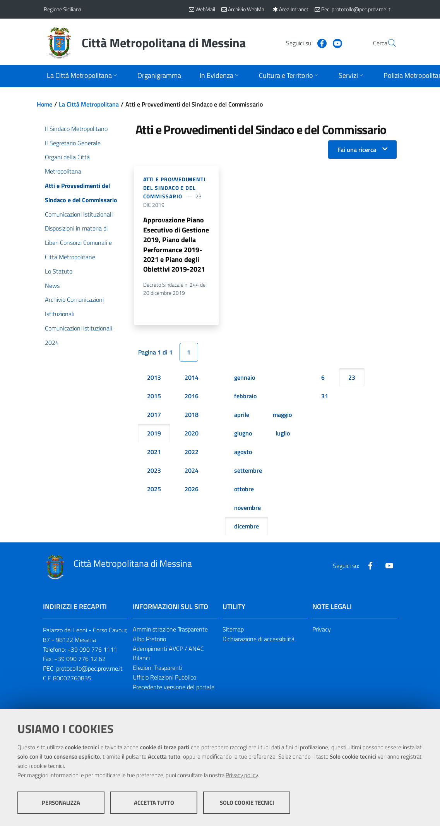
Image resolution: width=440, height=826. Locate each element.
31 (324, 397)
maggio (282, 416)
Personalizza (61, 802)
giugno (243, 434)
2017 (154, 416)
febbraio (245, 397)
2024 (192, 472)
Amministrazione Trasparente (170, 630)
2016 (192, 397)
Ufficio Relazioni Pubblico (164, 678)
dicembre (246, 527)
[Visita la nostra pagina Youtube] (319, 42)
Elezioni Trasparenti (157, 669)
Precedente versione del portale (173, 688)
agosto (243, 453)
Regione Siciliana (62, 9)
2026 (192, 490)
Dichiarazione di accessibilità (258, 640)
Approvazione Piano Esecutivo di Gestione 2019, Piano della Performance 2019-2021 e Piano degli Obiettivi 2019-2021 (176, 245)
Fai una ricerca (356, 149)
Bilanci (141, 659)
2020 (192, 434)
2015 (154, 397)
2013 (154, 379)
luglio (283, 434)
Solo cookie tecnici (247, 802)
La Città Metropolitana (89, 104)
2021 (154, 453)
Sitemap (233, 630)
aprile (241, 416)
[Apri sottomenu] (83, 76)
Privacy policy (242, 775)
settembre (248, 472)
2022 (192, 453)
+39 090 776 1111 (92, 650)
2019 (154, 434)
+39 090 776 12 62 (80, 660)
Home (44, 104)
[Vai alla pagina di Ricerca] (387, 43)
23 (351, 379)
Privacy (321, 630)
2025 (154, 490)
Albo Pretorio (149, 640)
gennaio (244, 379)
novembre (247, 509)
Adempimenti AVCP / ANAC (168, 649)
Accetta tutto (154, 802)
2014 (192, 379)
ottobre (244, 490)
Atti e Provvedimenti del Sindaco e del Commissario (174, 187)
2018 (192, 416)
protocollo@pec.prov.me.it (89, 670)
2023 (154, 472)
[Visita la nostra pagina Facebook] (303, 42)
